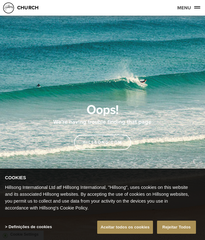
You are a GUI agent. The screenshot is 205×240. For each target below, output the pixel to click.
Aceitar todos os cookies (125, 227)
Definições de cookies (30, 226)
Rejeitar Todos (176, 227)
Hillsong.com (102, 142)
